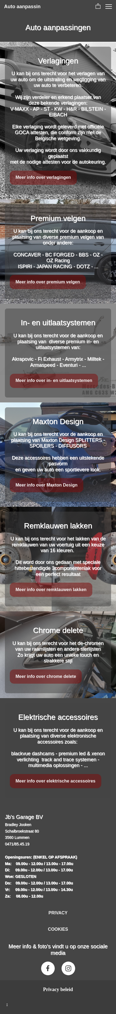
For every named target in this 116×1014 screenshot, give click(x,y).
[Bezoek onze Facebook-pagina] (48, 968)
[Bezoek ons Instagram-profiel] (68, 968)
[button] (98, 6)
